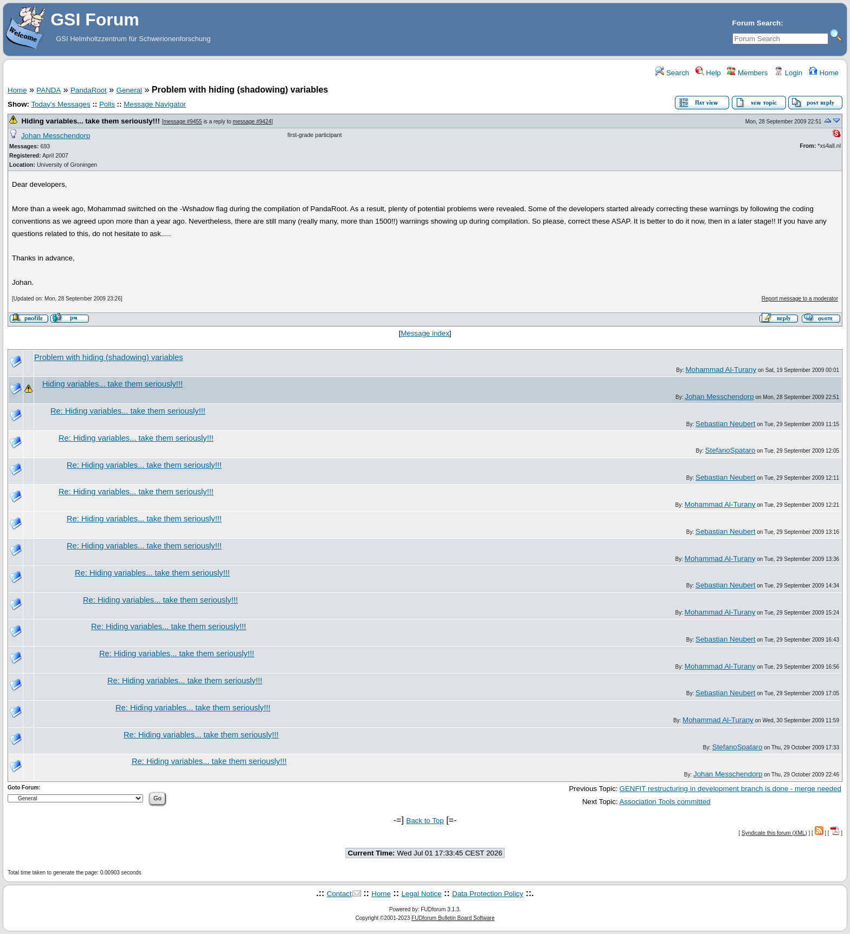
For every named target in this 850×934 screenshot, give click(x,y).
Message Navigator (155, 104)
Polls (107, 104)
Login (788, 73)
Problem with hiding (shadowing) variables (108, 357)
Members (747, 73)
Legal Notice (421, 894)
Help (708, 73)
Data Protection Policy (487, 894)
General (129, 90)
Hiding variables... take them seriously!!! (90, 121)
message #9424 (252, 122)
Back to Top (424, 821)
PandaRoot (88, 90)
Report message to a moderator (800, 299)
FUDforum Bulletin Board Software (452, 918)
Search (672, 73)
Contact (339, 894)
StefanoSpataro (730, 450)
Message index (425, 333)
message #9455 (182, 122)
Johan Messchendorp (55, 136)
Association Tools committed (665, 802)
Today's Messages (60, 104)
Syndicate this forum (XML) (774, 833)
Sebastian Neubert (725, 424)
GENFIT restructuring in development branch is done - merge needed (730, 789)
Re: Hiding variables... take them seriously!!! (127, 411)
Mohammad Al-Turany (720, 369)
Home (824, 73)
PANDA (48, 90)
